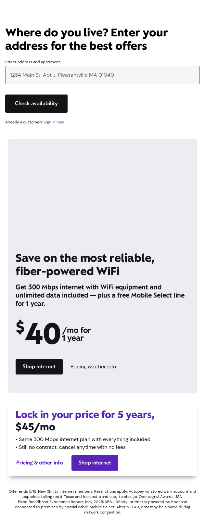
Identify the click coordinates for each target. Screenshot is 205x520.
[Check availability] (36, 104)
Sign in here (54, 122)
